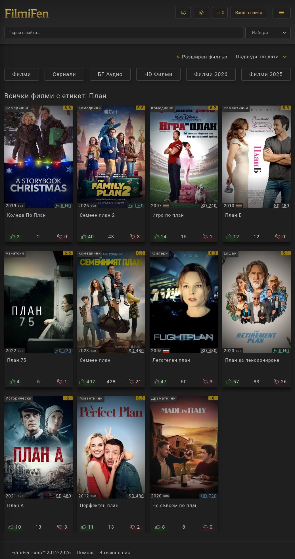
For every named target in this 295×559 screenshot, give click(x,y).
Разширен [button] (200, 56)
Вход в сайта (248, 12)
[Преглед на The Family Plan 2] (111, 174)
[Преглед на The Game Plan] (184, 174)
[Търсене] (123, 32)
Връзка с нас (114, 552)
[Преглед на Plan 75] (38, 319)
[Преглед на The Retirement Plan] (256, 319)
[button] (183, 12)
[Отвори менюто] (282, 12)
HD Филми (159, 74)
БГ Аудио (110, 74)
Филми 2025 (266, 74)
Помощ (85, 552)
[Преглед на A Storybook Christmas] (38, 174)
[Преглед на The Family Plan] (111, 319)
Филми (21, 74)
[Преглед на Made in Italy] (184, 464)
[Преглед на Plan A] (38, 464)
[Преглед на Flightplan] (184, 319)
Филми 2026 (211, 74)
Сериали (64, 74)
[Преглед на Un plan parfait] (111, 464)
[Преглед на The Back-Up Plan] (256, 174)
